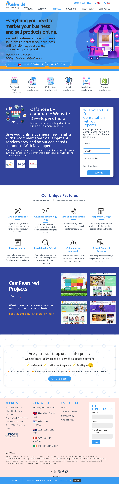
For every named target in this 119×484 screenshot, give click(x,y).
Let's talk (59, 379)
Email (94, 422)
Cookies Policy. (65, 481)
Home (30, 9)
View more (15, 297)
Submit (101, 174)
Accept (76, 481)
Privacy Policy (67, 416)
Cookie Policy (67, 420)
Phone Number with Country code (99, 432)
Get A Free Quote (59, 64)
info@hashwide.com (44, 408)
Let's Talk (25, 64)
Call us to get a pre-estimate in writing (31, 315)
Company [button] (43, 9)
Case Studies (88, 9)
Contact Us (104, 9)
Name (95, 414)
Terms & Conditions (70, 412)
